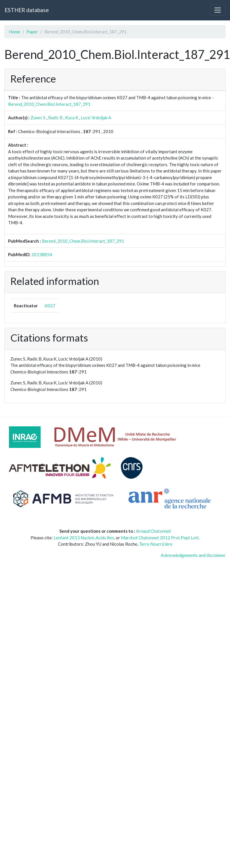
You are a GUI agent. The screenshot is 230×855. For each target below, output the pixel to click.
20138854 (41, 254)
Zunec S (38, 117)
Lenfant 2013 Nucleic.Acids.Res (84, 537)
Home (14, 31)
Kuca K (71, 117)
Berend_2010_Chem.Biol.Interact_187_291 (49, 104)
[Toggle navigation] (217, 10)
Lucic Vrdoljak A (96, 117)
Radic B (55, 117)
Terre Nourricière (155, 544)
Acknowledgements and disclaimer (193, 555)
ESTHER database (27, 10)
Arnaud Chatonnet (153, 531)
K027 (50, 305)
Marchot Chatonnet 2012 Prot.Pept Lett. (160, 537)
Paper (32, 31)
